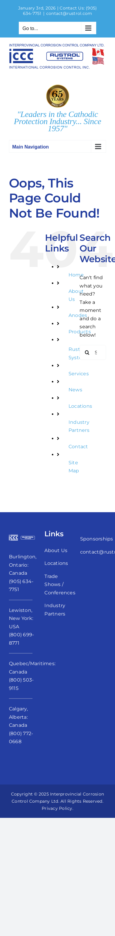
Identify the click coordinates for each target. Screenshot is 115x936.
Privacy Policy (57, 808)
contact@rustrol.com (69, 13)
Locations (80, 406)
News (75, 390)
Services (79, 373)
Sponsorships (96, 539)
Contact (78, 446)
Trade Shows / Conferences (59, 585)
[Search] (87, 352)
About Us (55, 550)
